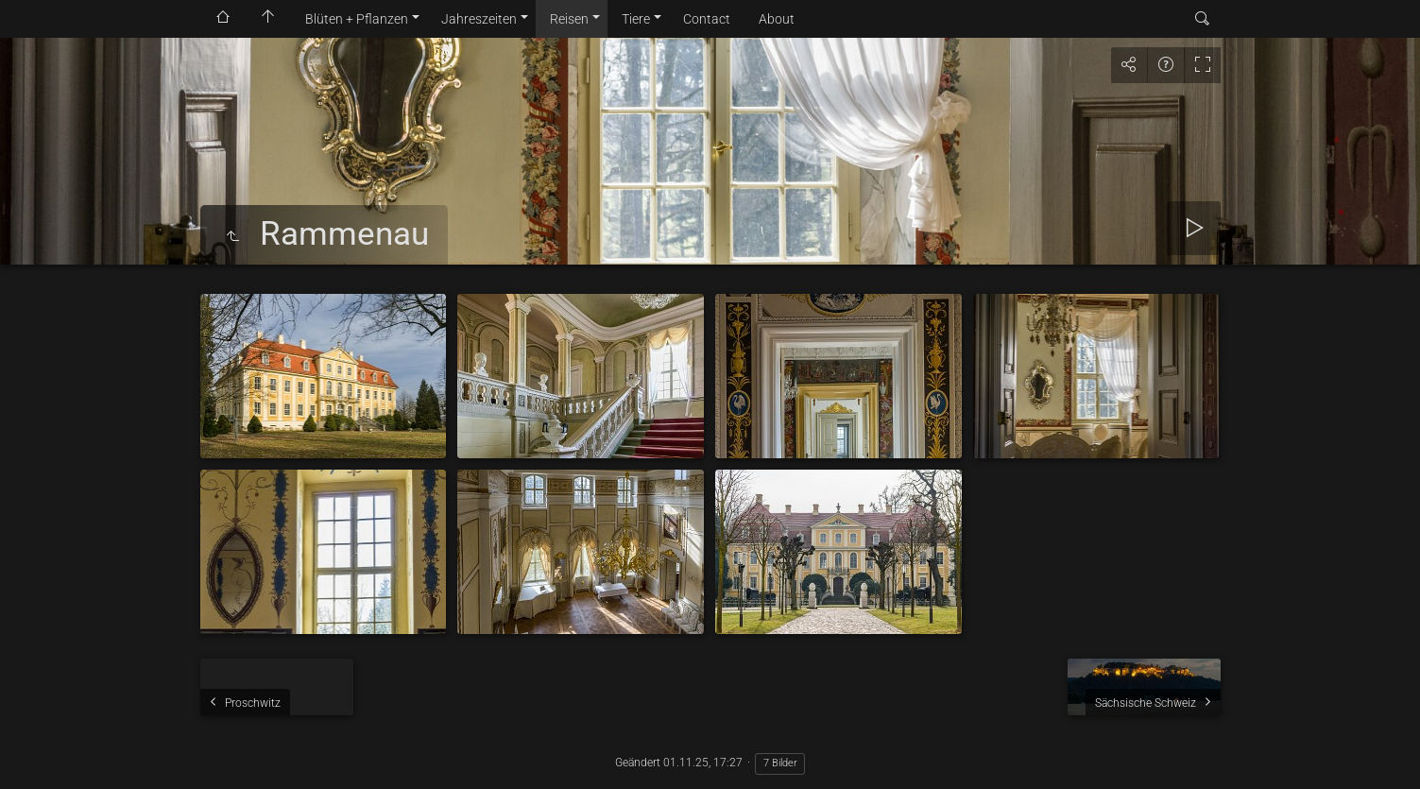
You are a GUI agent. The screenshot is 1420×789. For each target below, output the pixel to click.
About (777, 18)
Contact (706, 18)
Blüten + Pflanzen (356, 18)
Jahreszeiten (479, 18)
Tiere (636, 18)
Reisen (569, 18)
